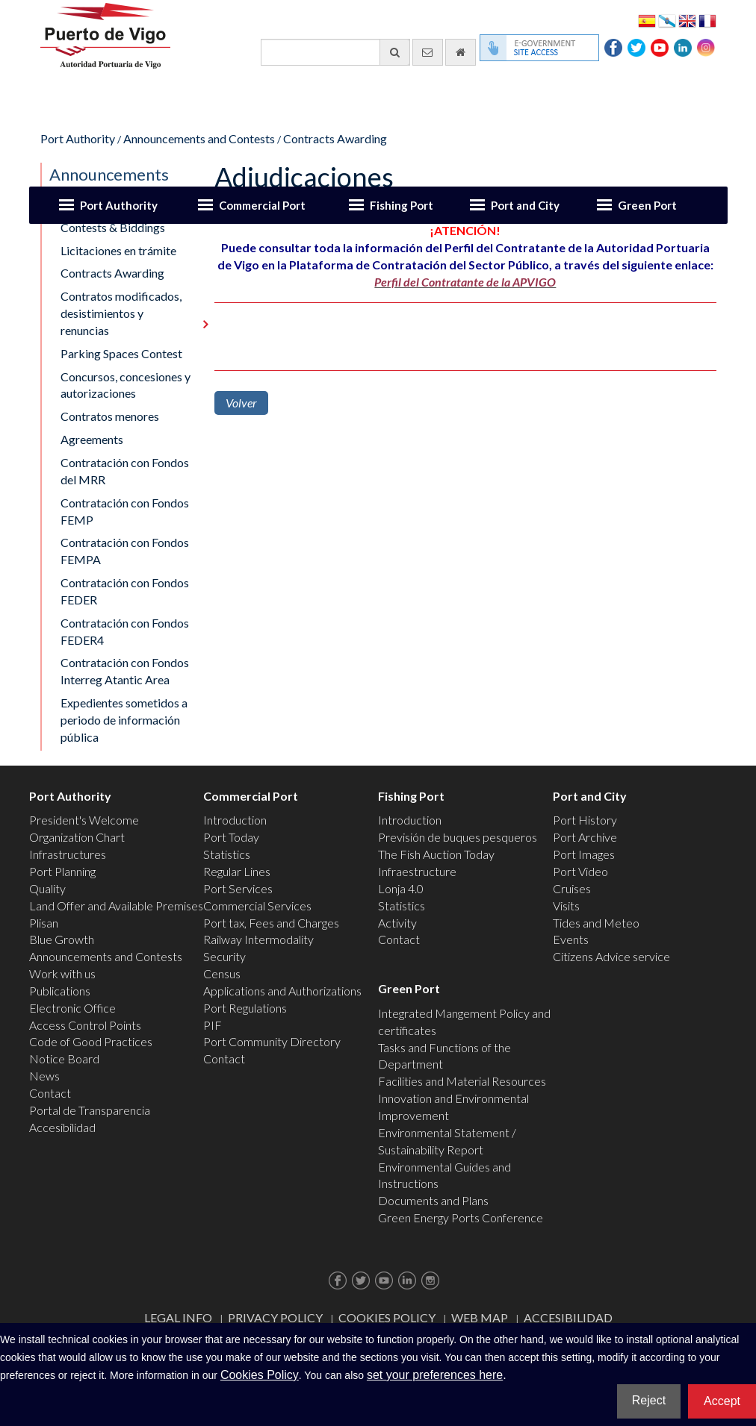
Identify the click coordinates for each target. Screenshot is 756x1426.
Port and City (525, 205)
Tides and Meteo (596, 923)
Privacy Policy (275, 1317)
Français (707, 20)
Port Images (584, 854)
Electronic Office (72, 1008)
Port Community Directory (272, 1041)
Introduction (235, 820)
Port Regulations (245, 1008)
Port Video (580, 871)
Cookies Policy (387, 1317)
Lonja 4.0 (401, 888)
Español (647, 20)
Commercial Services (257, 905)
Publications (59, 990)
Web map (479, 1317)
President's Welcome (84, 820)
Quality (47, 888)
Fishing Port (401, 205)
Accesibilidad (62, 1127)
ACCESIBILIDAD (568, 1317)
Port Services (238, 888)
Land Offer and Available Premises (116, 905)
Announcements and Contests (199, 138)
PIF (212, 1025)
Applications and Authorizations (282, 990)
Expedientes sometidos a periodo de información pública (124, 719)
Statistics (226, 854)
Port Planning (62, 871)
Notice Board (64, 1058)
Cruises (572, 888)
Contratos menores (110, 416)
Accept (722, 1401)
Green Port (647, 205)
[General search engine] (335, 52)
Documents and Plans (433, 1200)
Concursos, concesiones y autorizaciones (125, 385)
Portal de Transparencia (89, 1110)
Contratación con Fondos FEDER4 (125, 631)
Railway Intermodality (258, 939)
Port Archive (585, 837)
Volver (241, 402)
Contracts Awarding (335, 138)
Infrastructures (67, 854)
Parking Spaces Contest (121, 353)
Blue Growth (61, 939)
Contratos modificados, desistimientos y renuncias (121, 313)
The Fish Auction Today (436, 854)
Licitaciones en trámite (118, 250)
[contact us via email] (427, 52)
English (687, 20)
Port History (585, 820)
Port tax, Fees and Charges (271, 923)
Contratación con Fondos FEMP (125, 511)
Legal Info (178, 1317)
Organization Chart (77, 837)
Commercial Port (262, 205)
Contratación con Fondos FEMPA (125, 550)
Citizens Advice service (611, 956)
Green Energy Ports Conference (460, 1217)
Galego (667, 20)
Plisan (43, 923)
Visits (566, 905)
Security (224, 956)
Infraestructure (417, 871)
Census (222, 973)
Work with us (62, 973)
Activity (397, 923)
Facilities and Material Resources (462, 1081)
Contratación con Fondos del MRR (125, 471)
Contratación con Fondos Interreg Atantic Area (125, 671)
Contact (50, 1093)
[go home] (460, 52)
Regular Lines (236, 871)
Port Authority (119, 205)
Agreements (92, 439)
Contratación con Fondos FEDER (125, 591)
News (44, 1076)
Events (571, 939)
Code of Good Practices (90, 1041)
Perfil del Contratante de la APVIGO (465, 282)
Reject (649, 1400)
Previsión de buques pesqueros (457, 837)
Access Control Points (85, 1025)
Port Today (231, 837)
